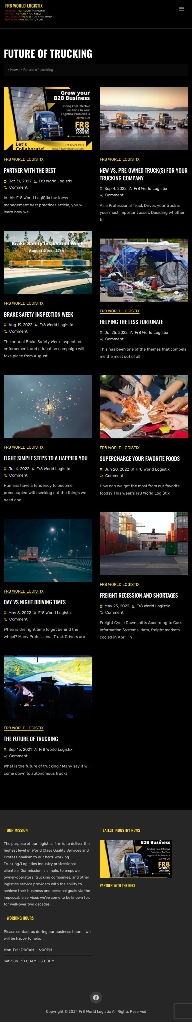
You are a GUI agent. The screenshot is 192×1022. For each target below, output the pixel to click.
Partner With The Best (30, 170)
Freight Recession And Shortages (139, 595)
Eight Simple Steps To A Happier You (46, 458)
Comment (18, 186)
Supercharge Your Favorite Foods (140, 458)
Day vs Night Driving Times (35, 602)
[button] (183, 8)
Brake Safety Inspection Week (38, 314)
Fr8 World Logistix (24, 159)
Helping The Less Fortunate (131, 321)
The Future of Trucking (31, 738)
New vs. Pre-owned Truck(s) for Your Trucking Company (144, 174)
